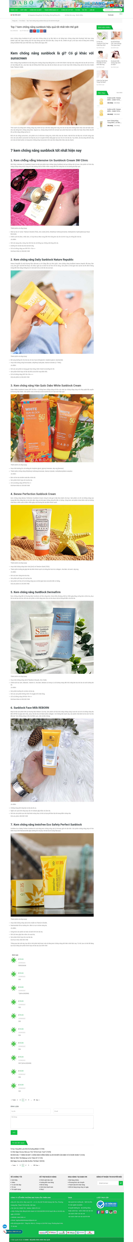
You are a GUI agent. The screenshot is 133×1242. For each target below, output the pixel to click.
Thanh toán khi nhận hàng (77, 1184)
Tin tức (85, 10)
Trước (13, 1100)
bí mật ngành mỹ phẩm (75, 1205)
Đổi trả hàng (44, 1184)
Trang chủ (14, 10)
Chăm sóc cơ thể (67, 10)
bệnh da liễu (88, 1202)
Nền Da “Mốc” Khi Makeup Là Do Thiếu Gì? (24, 1158)
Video (13, 1182)
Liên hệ (92, 10)
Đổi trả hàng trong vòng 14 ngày (79, 1187)
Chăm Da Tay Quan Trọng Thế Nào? (102, 81)
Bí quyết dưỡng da (74, 1208)
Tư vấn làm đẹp (16, 1184)
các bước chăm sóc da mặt (76, 1213)
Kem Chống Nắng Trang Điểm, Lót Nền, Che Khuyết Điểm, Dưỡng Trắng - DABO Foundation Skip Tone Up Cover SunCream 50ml (114, 122)
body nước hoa (73, 1210)
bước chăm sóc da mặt (86, 1210)
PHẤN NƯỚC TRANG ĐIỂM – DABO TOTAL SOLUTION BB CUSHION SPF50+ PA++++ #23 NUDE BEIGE (114, 99)
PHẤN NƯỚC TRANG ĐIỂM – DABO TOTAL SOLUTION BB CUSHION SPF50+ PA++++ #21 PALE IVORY (114, 110)
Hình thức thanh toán (46, 1187)
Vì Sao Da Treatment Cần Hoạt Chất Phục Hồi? (102, 43)
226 (34, 1165)
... (31, 1099)
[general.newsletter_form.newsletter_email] (108, 1183)
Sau (38, 1100)
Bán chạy (101, 93)
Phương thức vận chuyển (76, 1182)
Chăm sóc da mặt (36, 10)
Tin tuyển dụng (16, 1189)
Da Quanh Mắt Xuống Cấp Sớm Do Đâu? (115, 62)
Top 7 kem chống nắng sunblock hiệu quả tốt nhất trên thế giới (44, 27)
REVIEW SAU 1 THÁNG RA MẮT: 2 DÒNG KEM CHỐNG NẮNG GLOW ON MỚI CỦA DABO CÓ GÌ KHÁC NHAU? (45, 1155)
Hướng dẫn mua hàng (47, 1182)
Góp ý (42, 1189)
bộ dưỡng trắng (85, 1208)
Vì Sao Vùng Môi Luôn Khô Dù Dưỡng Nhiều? (25, 1149)
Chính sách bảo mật (46, 1180)
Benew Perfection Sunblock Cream (35, 494)
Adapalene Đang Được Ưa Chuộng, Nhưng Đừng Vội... (51, 15)
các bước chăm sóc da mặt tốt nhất (79, 1216)
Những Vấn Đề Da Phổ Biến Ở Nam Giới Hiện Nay (102, 62)
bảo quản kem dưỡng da (75, 1202)
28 (34, 1099)
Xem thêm (119, 92)
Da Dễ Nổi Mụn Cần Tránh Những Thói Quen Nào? (116, 43)
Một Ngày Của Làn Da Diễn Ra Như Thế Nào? (25, 1161)
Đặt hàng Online (74, 1180)
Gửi (14, 1132)
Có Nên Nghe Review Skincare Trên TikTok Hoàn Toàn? (28, 1152)
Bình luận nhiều (104, 27)
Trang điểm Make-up (51, 10)
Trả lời (21, 959)
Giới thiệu (24, 10)
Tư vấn (77, 10)
